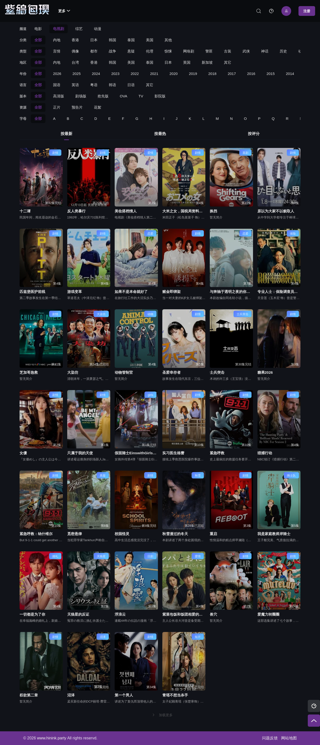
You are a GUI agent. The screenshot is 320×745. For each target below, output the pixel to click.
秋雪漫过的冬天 (175, 534)
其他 (168, 40)
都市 (94, 51)
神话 (264, 51)
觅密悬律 (74, 534)
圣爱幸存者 (171, 372)
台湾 (75, 62)
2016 (251, 74)
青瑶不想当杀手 (175, 695)
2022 (135, 74)
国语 (56, 85)
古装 (227, 51)
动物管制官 (124, 372)
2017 (232, 74)
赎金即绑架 (171, 292)
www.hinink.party (51, 738)
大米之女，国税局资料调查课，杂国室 (184, 211)
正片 (56, 107)
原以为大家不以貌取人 (275, 211)
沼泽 (71, 695)
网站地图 (289, 738)
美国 (149, 40)
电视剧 (58, 29)
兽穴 (213, 614)
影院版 (160, 96)
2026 (57, 74)
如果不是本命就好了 (131, 292)
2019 (193, 74)
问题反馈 (270, 738)
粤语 (94, 85)
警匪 (209, 51)
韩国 (112, 40)
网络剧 (188, 51)
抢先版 (103, 96)
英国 (186, 62)
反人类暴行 (76, 211)
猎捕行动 (264, 453)
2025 (76, 74)
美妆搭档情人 (126, 211)
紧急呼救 (217, 453)
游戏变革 (74, 292)
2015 (270, 74)
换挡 (213, 211)
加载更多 (162, 715)
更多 (64, 11)
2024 (96, 74)
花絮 (97, 107)
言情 (56, 51)
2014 (290, 74)
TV (141, 96)
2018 (212, 74)
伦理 (149, 51)
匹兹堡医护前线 (32, 292)
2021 (154, 74)
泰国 (131, 40)
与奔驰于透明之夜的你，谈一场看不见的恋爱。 (231, 292)
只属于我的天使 (80, 453)
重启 (213, 534)
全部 (38, 40)
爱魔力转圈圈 (268, 614)
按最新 (66, 134)
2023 (115, 74)
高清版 (58, 96)
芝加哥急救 (29, 372)
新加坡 (207, 62)
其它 (227, 62)
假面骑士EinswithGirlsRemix (136, 453)
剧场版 (80, 96)
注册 (306, 11)
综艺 (79, 29)
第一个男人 (124, 695)
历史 (283, 51)
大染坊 (72, 372)
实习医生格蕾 (173, 453)
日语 (131, 85)
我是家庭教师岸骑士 (273, 534)
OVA (123, 96)
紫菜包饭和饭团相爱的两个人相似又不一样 (184, 614)
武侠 (246, 51)
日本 (94, 40)
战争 (112, 51)
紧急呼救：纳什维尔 (36, 534)
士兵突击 (217, 372)
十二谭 (25, 211)
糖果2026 (265, 372)
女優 (23, 453)
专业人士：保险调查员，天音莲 (279, 292)
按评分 (254, 134)
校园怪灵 (122, 534)
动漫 (97, 29)
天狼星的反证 (78, 614)
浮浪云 (120, 614)
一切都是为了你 (32, 614)
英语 (75, 85)
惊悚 (168, 51)
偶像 (75, 51)
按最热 (160, 134)
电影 (38, 29)
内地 (56, 40)
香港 (75, 40)
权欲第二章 (29, 695)
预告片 (77, 107)
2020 (173, 74)
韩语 (112, 85)
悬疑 (131, 51)
